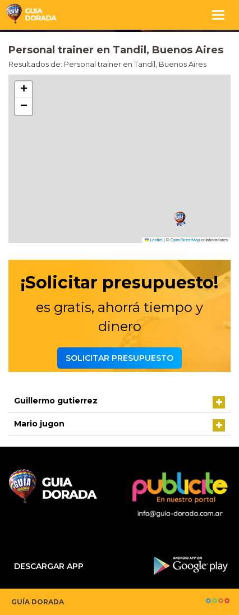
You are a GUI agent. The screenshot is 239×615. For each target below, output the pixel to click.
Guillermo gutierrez (56, 401)
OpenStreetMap (185, 239)
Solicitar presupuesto (119, 358)
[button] (180, 219)
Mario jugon (39, 424)
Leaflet (154, 239)
